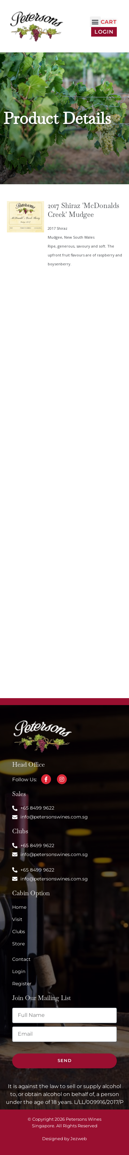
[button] (95, 21)
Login (104, 32)
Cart (109, 22)
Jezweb (78, 1138)
